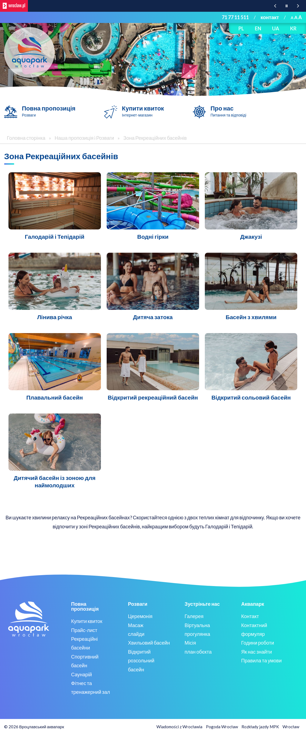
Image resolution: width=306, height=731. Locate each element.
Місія (190, 643)
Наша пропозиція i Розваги (85, 138)
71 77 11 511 (235, 17)
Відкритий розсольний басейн (141, 660)
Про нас (228, 110)
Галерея (194, 616)
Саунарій (81, 674)
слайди (136, 634)
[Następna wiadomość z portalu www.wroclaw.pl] (298, 6)
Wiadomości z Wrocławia (179, 726)
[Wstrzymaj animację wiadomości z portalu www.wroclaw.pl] (286, 6)
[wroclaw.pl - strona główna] (14, 6)
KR (293, 28)
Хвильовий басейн (149, 643)
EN (258, 28)
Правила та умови (261, 660)
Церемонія (140, 616)
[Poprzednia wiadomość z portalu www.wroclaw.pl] (275, 6)
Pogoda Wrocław (222, 726)
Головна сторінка (26, 138)
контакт (270, 17)
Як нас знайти (256, 652)
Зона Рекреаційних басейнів (155, 138)
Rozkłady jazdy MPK (260, 726)
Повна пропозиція (48, 110)
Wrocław (290, 726)
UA (275, 28)
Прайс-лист (84, 630)
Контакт (250, 616)
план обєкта (198, 652)
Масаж (135, 625)
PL (241, 28)
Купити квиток (143, 110)
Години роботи (257, 643)
